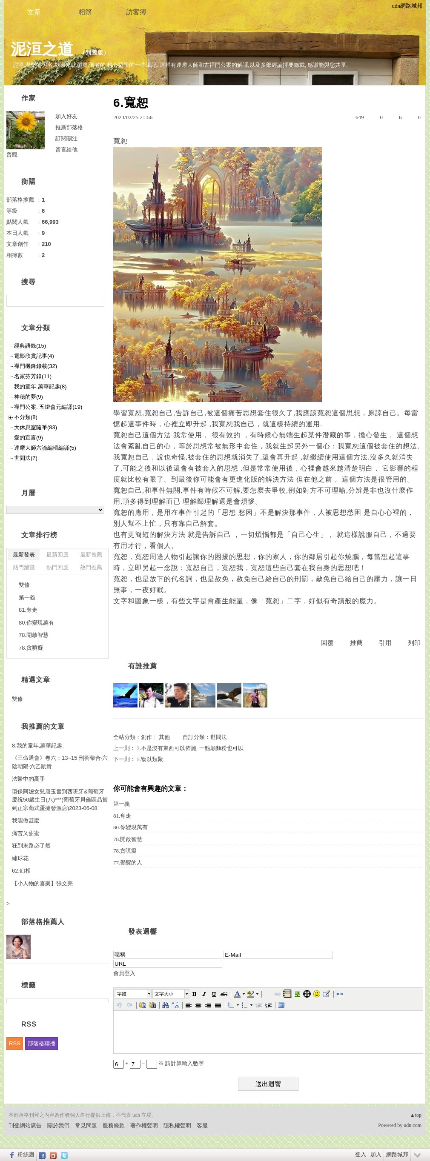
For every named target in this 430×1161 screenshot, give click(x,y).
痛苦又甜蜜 (26, 833)
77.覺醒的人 (127, 862)
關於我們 (58, 1125)
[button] (133, 993)
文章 (34, 12)
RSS (14, 1043)
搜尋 (96, 301)
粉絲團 (25, 1154)
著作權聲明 (144, 1125)
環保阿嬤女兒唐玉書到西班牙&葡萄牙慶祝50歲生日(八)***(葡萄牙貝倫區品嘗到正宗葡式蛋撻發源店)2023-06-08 (60, 799)
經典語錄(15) (30, 345)
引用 (385, 642)
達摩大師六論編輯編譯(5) (45, 448)
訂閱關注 (66, 138)
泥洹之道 (42, 49)
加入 (375, 1154)
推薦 (356, 642)
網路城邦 (397, 1154)
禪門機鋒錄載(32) (35, 366)
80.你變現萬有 (130, 827)
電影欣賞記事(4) (34, 356)
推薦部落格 (69, 127)
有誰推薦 (142, 666)
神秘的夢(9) (28, 397)
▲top (415, 1115)
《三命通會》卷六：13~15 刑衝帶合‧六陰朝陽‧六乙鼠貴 (60, 762)
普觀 (11, 154)
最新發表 (24, 554)
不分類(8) (25, 417)
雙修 (24, 585)
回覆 (327, 642)
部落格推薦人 (43, 921)
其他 (164, 737)
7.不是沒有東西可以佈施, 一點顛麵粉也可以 (190, 748)
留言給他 (66, 149)
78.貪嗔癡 (125, 850)
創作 (146, 737)
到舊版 (94, 52)
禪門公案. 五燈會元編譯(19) (48, 407)
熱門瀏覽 (24, 567)
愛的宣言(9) (28, 437)
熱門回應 (57, 567)
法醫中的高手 (28, 779)
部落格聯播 (41, 1043)
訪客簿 (136, 12)
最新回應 (57, 554)
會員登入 (124, 973)
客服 (202, 1125)
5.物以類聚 (150, 759)
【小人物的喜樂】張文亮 (42, 883)
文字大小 (164, 993)
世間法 (218, 737)
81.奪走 (122, 816)
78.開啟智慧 (127, 839)
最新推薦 (91, 554)
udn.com (412, 1125)
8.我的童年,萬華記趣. (38, 745)
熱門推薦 (91, 567)
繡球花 (20, 858)
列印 (414, 642)
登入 (360, 1154)
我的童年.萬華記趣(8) (40, 386)
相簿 (85, 12)
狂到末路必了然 (31, 845)
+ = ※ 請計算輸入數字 (158, 1063)
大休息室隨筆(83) (35, 427)
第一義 (121, 804)
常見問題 (86, 1125)
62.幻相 (21, 870)
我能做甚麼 (26, 820)
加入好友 (66, 116)
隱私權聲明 (177, 1125)
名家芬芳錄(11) (33, 376)
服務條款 (114, 1125)
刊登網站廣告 (25, 1125)
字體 (121, 993)
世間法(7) (25, 458)
